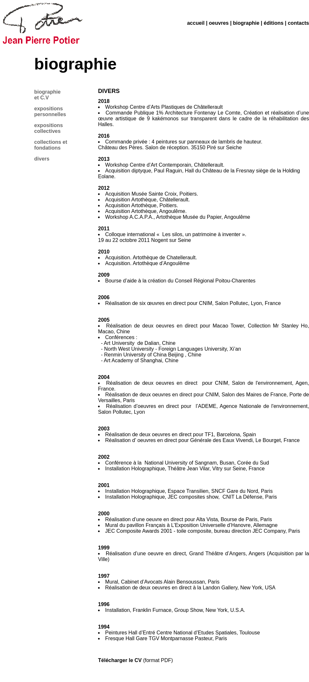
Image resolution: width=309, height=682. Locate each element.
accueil (195, 23)
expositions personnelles (50, 111)
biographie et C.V (47, 94)
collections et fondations (50, 145)
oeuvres (219, 23)
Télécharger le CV (120, 660)
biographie (246, 23)
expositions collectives (48, 128)
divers (41, 158)
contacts (298, 23)
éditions (273, 23)
